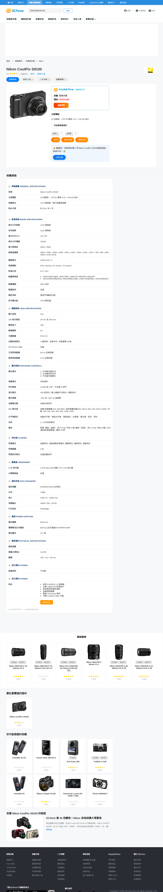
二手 (44, 79)
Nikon (41, 61)
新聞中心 (10, 860)
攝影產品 (61, 864)
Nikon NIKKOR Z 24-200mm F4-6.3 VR (144, 667)
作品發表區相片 (60, 125)
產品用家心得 (37, 875)
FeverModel (11, 868)
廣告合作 (137, 868)
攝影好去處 (89, 860)
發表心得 (41, 74)
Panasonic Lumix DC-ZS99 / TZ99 (73, 794)
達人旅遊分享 (88, 875)
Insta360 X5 (19, 793)
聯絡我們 (137, 864)
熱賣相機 (112, 868)
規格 (13, 79)
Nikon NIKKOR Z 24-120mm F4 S (18, 667)
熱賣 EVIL (112, 879)
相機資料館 (11, 19)
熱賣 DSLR (112, 875)
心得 (28, 79)
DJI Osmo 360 (73, 761)
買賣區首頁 (61, 860)
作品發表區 (10, 871)
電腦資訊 (61, 871)
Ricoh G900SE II (100, 793)
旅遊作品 (86, 871)
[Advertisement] (59, 622)
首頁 (8, 61)
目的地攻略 (87, 868)
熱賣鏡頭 (112, 871)
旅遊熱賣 (86, 864)
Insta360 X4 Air (19, 758)
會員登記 (137, 871)
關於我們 (137, 860)
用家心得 (77, 19)
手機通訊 (61, 868)
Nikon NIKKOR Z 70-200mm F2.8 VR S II (43, 667)
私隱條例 (137, 879)
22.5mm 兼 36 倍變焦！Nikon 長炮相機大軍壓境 (73, 818)
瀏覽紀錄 (91, 19)
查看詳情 (61, 105)
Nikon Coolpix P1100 (46, 793)
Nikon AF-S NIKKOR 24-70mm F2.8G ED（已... (68, 668)
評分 (32, 74)
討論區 (9, 875)
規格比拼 (82, 140)
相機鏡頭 (18, 61)
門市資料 (112, 860)
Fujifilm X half (100, 761)
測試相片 (65, 19)
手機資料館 (36, 868)
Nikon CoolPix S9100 (19, 717)
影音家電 (61, 875)
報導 (61, 79)
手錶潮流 (61, 879)
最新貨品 (112, 864)
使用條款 (137, 875)
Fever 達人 (10, 864)
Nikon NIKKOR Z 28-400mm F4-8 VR (119, 667)
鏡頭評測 (52, 19)
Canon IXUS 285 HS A (46, 758)
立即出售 (59, 157)
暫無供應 (63, 96)
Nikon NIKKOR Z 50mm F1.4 (93, 663)
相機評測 (40, 19)
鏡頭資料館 (26, 19)
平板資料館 (36, 871)
